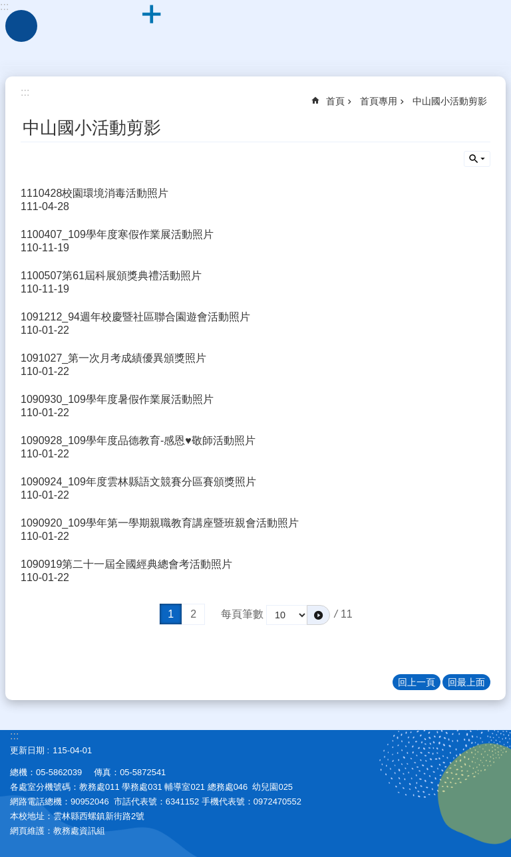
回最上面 (466, 682)
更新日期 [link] (27, 750)
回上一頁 (416, 682)
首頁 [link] (335, 101)
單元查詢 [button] (477, 159)
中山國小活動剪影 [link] (450, 101)
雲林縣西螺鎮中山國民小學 (255, 33)
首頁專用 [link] (378, 101)
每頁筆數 (242, 614)
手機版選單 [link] (21, 26)
